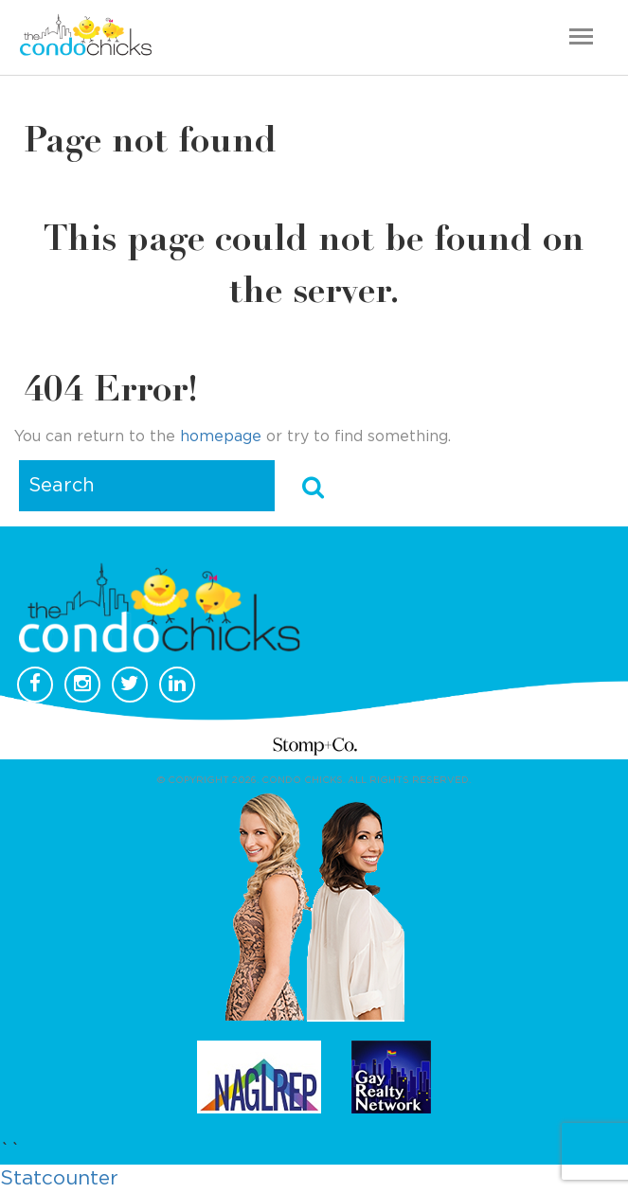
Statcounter (59, 1178)
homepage (220, 436)
